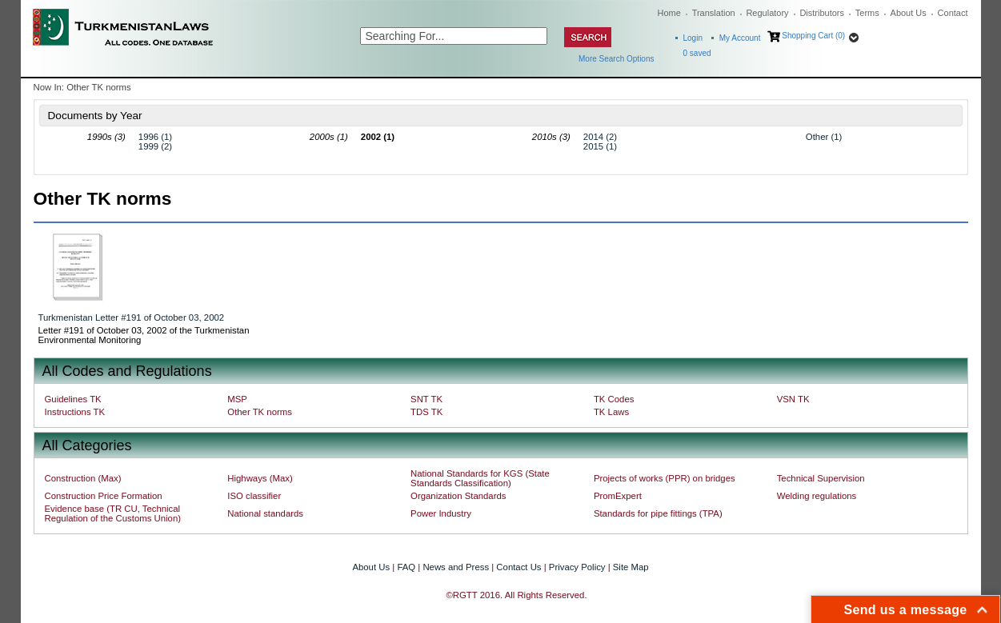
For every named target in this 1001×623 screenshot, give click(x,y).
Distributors (821, 13)
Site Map (631, 567)
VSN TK (793, 399)
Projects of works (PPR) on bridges (664, 478)
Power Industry (440, 513)
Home (669, 13)
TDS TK (426, 412)
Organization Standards (458, 496)
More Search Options (617, 58)
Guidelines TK (73, 399)
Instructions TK (75, 412)
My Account (740, 38)
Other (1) (824, 137)
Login (693, 38)
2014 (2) (600, 137)
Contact (953, 13)
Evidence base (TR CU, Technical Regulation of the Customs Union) (113, 513)
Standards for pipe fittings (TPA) (658, 513)
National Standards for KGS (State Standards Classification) (480, 478)
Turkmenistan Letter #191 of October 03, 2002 (131, 317)
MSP (237, 399)
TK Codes (614, 399)
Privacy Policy (577, 567)
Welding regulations (817, 496)
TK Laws (611, 412)
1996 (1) (155, 137)
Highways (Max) (259, 478)
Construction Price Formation (103, 496)
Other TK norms (259, 412)
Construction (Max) (83, 478)
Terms (867, 13)
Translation (713, 13)
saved (697, 53)
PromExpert (618, 496)
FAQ (406, 567)
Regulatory (767, 13)
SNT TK (426, 399)
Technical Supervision (821, 478)
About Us (909, 13)
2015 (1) (600, 146)
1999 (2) (155, 146)
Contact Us (518, 567)
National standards (265, 513)
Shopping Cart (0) (813, 35)
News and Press (455, 567)
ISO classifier (254, 496)
